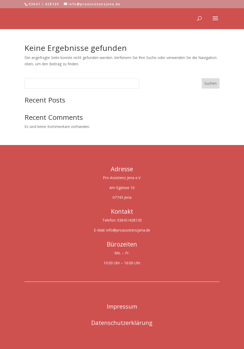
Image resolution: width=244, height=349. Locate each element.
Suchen (210, 83)
